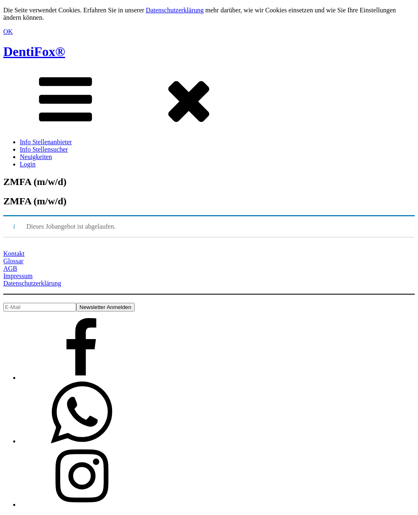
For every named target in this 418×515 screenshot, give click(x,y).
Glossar (13, 261)
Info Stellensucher (44, 149)
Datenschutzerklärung (174, 10)
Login (27, 164)
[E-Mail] (39, 307)
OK (8, 31)
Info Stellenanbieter (46, 141)
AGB (10, 268)
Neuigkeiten (36, 156)
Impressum (18, 275)
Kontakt (14, 253)
